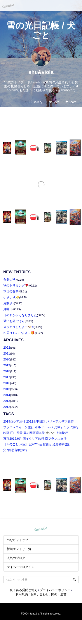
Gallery (35, 102)
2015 (6, 389)
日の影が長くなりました (20, 315)
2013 (6, 401)
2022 (6, 347)
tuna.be (41, 529)
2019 (6, 365)
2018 (6, 371)
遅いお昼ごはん (14, 321)
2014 (6, 395)
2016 (6, 383)
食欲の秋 (9, 279)
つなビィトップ (17, 540)
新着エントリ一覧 (19, 549)
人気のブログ (16, 558)
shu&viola (41, 72)
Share (70, 102)
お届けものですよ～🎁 (19, 333)
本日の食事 (11, 291)
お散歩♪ (8, 303)
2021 (6, 353)
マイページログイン (20, 567)
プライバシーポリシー (55, 590)
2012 (6, 407)
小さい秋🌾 (11, 297)
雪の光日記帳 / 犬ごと (41, 30)
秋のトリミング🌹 (15, 285)
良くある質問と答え (23, 590)
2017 (6, 377)
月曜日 (7, 309)
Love (54, 102)
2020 (6, 359)
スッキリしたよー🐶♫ (18, 327)
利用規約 (22, 594)
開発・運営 (58, 594)
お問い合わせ (39, 594)
